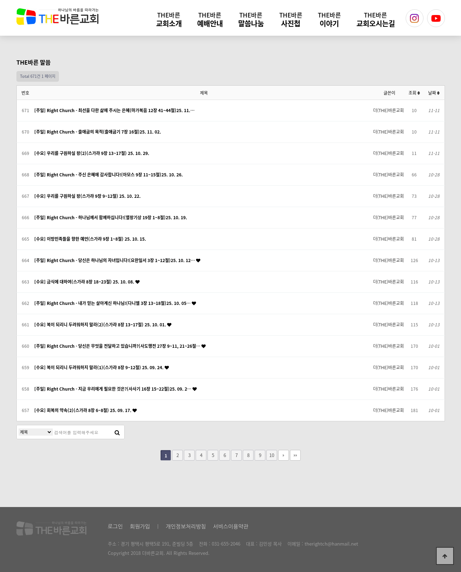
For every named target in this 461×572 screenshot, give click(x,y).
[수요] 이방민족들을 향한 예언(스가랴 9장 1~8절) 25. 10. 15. (90, 239)
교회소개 (169, 19)
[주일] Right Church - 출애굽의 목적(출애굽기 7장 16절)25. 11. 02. (97, 132)
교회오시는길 (375, 19)
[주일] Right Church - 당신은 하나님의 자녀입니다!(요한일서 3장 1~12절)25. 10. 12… (115, 260)
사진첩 (290, 19)
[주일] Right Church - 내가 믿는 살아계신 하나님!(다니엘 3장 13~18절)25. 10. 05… (113, 303)
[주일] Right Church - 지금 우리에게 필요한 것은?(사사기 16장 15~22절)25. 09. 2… (113, 389)
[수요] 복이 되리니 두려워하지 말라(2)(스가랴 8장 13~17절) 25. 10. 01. (100, 324)
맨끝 (295, 455)
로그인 (115, 526)
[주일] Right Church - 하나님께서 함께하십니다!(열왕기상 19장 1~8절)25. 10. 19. (110, 217)
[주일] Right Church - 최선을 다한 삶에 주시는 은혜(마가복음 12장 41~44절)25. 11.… (114, 110)
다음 (283, 455)
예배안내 (210, 19)
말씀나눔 (251, 19)
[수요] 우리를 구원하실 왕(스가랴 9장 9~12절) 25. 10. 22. (87, 196)
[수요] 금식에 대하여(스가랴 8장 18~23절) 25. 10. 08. (84, 282)
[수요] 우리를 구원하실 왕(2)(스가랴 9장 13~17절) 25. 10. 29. (91, 153)
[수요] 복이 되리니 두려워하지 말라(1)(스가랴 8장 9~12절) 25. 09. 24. (99, 367)
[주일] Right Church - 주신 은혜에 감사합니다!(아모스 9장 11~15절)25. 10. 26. (108, 174)
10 (271, 455)
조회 (414, 93)
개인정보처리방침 (186, 526)
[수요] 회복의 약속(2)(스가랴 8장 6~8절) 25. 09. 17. (83, 410)
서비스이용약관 (231, 526)
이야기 (329, 19)
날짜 (434, 93)
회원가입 (140, 526)
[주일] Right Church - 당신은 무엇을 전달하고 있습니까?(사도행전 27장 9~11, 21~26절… (117, 346)
